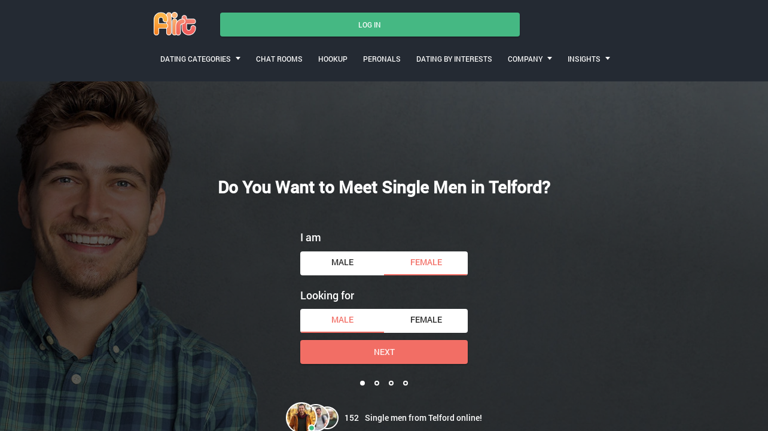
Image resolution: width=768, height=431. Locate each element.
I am (310, 237)
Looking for (327, 295)
